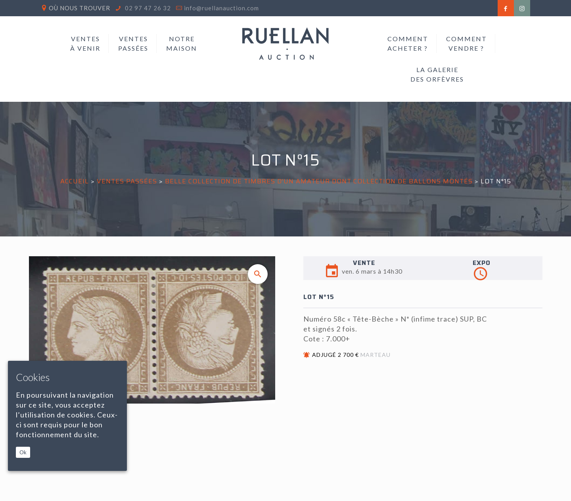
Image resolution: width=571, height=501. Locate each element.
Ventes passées (127, 181)
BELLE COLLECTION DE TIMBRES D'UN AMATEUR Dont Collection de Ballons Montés (319, 181)
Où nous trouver (79, 7)
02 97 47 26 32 (147, 7)
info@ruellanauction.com (221, 7)
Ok (23, 452)
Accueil (74, 181)
